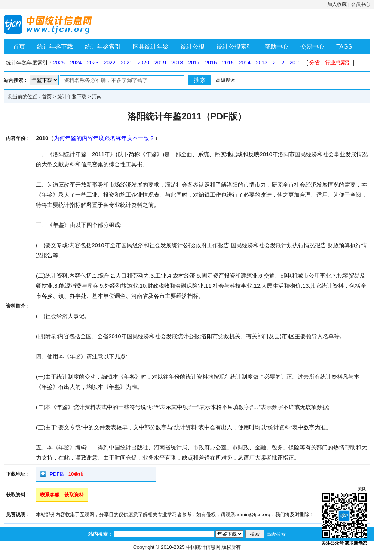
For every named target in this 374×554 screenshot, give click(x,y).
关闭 (362, 488)
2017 (194, 63)
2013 (261, 63)
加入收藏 (337, 4)
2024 (76, 63)
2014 (245, 63)
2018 (177, 63)
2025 (59, 63)
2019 (160, 63)
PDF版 (57, 474)
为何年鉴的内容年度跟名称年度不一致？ (104, 138)
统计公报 (193, 46)
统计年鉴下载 (55, 46)
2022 (109, 63)
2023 (92, 63)
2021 (126, 63)
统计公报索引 (234, 46)
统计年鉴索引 (103, 46)
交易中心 (312, 46)
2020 (143, 63)
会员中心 (360, 4)
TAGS (344, 46)
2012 (278, 63)
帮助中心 (276, 46)
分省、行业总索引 (330, 63)
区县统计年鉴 (151, 46)
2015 (228, 63)
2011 (295, 63)
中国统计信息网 (203, 547)
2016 (211, 63)
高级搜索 (225, 80)
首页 (19, 46)
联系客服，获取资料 (62, 494)
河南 (97, 96)
